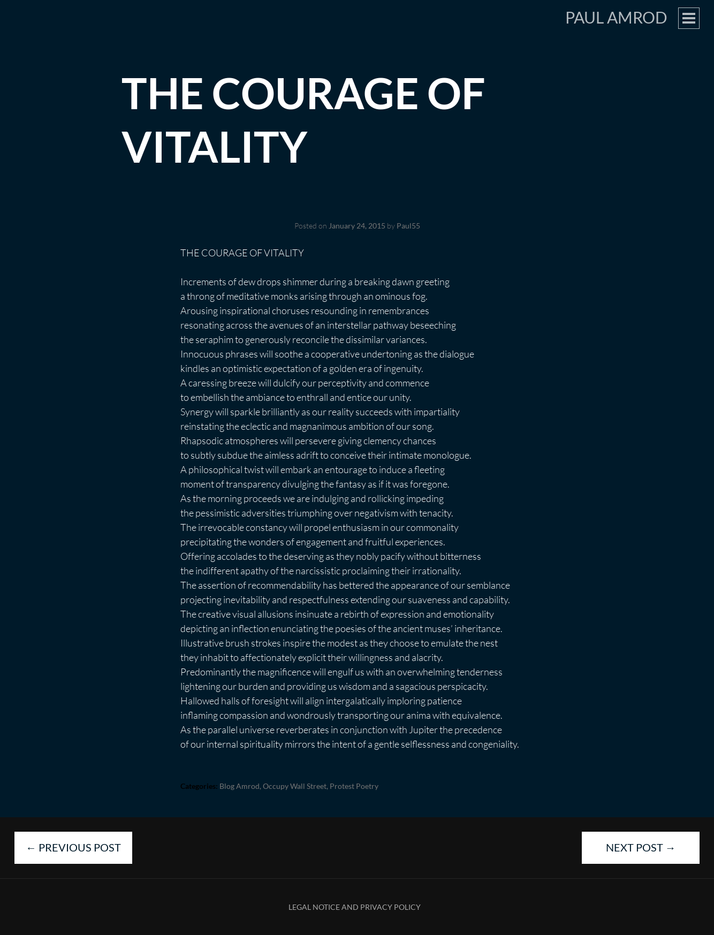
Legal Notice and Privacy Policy (354, 906)
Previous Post (73, 847)
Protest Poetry (354, 785)
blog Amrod (239, 785)
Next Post (641, 847)
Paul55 (408, 225)
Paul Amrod (616, 17)
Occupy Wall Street (294, 785)
